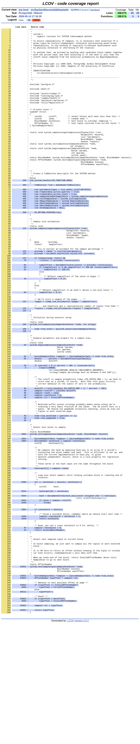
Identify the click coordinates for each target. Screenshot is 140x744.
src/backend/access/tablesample (49, 9)
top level (23, 9)
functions (94, 10)
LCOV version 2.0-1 (78, 738)
